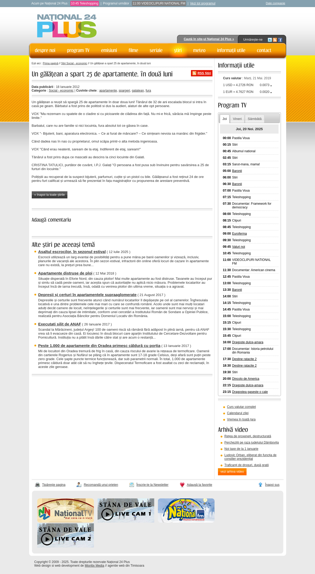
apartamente (108, 90)
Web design (42, 565)
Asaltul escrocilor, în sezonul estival (72, 251)
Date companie (275, 3)
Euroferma (239, 233)
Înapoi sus (272, 485)
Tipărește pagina (54, 485)
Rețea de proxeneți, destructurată (248, 436)
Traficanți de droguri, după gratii (247, 465)
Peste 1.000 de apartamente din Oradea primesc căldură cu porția (99, 345)
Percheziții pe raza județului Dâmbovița (252, 442)
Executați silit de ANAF (59, 324)
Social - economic (61, 90)
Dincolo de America (245, 379)
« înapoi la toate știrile (49, 195)
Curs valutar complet (241, 407)
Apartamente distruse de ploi (65, 273)
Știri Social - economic (74, 63)
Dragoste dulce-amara (247, 342)
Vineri (237, 119)
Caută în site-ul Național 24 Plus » (209, 39)
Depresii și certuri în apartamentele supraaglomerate (87, 294)
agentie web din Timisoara (126, 565)
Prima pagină (50, 63)
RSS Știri (204, 73)
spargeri (124, 90)
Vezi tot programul (202, 3)
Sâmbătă (255, 119)
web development (67, 565)
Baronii (237, 171)
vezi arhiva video (232, 471)
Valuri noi (238, 247)
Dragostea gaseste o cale (250, 392)
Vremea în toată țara (241, 419)
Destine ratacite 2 (244, 359)
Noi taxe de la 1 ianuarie (241, 449)
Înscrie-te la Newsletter (152, 485)
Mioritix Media (94, 565)
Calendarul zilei (238, 413)
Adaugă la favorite (199, 485)
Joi (224, 119)
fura (148, 90)
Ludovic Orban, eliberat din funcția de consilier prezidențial (251, 457)
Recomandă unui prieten (101, 485)
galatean (138, 90)
